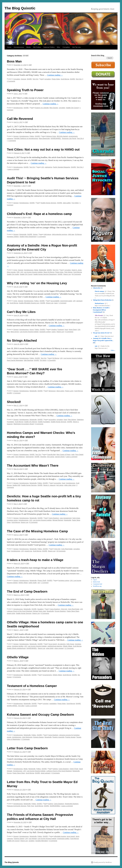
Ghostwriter (96, 288)
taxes (56, 303)
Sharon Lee (67, 274)
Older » (113, 350)
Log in (95, 580)
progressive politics (63, 838)
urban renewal (58, 648)
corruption (47, 79)
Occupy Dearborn (60, 611)
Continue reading (55, 75)
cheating (54, 329)
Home (9, 47)
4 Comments (69, 332)
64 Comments (76, 274)
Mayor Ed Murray (49, 272)
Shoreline (43, 457)
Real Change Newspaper (15, 360)
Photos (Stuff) (42, 580)
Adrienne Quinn (51, 136)
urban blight (49, 648)
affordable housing (60, 836)
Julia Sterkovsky (27, 737)
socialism (31, 841)
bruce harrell (53, 644)
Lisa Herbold (33, 838)
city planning (62, 644)
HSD (17, 272)
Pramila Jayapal (70, 737)
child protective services (59, 234)
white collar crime (69, 485)
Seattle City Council (72, 108)
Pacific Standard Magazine (61, 167)
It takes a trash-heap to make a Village (35, 560)
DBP (30, 65)
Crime (15, 270)
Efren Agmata (11, 272)
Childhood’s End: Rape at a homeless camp (39, 214)
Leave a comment (13, 169)
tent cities (21, 706)
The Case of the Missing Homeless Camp (37, 531)
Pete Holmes (68, 272)
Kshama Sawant (38, 737)
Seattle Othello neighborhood (16, 648)
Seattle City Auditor (13, 274)
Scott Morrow (65, 79)
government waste (66, 301)
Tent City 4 (80, 138)
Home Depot (73, 329)
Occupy (9, 773)
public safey (10, 457)
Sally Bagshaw (28, 360)
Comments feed (97, 584)
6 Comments (33, 522)
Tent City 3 (79, 79)
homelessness (70, 483)
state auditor (67, 203)
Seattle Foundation (44, 422)
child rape (71, 234)
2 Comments (11, 81)
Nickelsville (22, 234)
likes (8, 332)
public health (32, 583)
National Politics (49, 47)
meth (73, 454)
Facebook (60, 329)
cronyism (46, 703)
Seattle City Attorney (30, 422)
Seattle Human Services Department (45, 274)
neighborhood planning (54, 646)
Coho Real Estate (66, 549)
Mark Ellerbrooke (44, 138)
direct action (60, 391)
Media (28, 47)
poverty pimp (11, 613)
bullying (55, 769)
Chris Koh (57, 549)
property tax (28, 551)
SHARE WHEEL (12, 706)
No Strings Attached (22, 340)
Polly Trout (30, 806)
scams (53, 332)
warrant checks (60, 457)
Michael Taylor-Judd (39, 611)
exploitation (53, 703)
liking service (15, 332)
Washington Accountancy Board (23, 424)
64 (94, 343)
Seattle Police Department (28, 236)
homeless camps (12, 520)
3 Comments (51, 360)
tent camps (50, 457)
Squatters (40, 609)
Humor (32, 329)
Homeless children (13, 236)
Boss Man (14, 61)
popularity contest (45, 332)
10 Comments (61, 551)
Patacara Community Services (16, 806)
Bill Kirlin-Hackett (62, 136)
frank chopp (76, 518)
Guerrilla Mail (51, 454)
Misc (58, 47)
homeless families (17, 646)
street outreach (45, 773)
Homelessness (19, 47)
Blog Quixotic (54, 108)
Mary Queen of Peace (63, 454)
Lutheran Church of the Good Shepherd (19, 611)
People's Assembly (58, 737)
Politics (32, 136)
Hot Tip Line (76, 47)
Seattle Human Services (48, 203)
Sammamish (30, 457)
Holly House (70, 644)
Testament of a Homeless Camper (32, 686)
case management (66, 518)
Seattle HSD (16, 485)
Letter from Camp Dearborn (27, 748)
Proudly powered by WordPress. (103, 862)
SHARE (29, 79)
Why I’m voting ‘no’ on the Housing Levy (37, 283)
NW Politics (37, 47)
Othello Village (23, 583)
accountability (55, 301)
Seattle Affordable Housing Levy (29, 303)
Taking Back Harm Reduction (102, 300)
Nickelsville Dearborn (71, 804)
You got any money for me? (101, 333)
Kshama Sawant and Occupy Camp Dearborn (40, 714)
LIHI (42, 167)
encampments (47, 675)
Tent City (35, 79)
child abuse (47, 234)
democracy (52, 391)
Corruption (66, 47)
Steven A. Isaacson (49, 485)
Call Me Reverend (20, 119)
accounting (52, 419)
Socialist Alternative (41, 841)
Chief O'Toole (74, 769)
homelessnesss (23, 520)
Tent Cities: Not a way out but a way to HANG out (43, 149)
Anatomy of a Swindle (42, 108)
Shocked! (14, 402)
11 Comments (69, 648)
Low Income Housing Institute (33, 272)
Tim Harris (43, 360)
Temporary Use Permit (69, 138)
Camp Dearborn (54, 518)
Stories (35, 234)
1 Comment (62, 303)
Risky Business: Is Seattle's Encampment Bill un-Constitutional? (101, 310)
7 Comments (12, 141)
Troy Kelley (75, 203)
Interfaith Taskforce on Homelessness (26, 138)
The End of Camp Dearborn (27, 591)
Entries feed (96, 582)
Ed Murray (78, 234)
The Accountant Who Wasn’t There (33, 465)
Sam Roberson (20, 457)
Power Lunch (69, 391)
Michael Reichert (57, 520)
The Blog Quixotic (20, 8)
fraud (66, 329)
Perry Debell (79, 454)
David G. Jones (77, 270)
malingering (48, 167)
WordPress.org (97, 586)
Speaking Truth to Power (25, 90)
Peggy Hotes (56, 79)
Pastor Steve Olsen (73, 611)
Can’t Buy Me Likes (21, 312)
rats (38, 583)
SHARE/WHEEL (56, 138)
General (23, 79)
